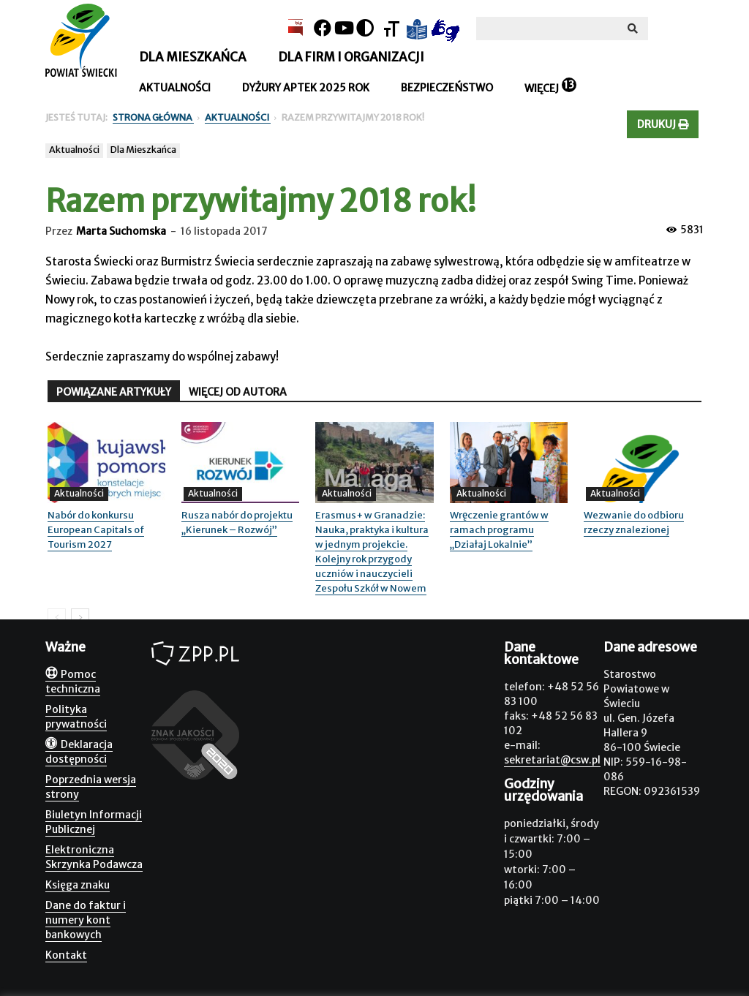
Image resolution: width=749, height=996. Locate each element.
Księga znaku (77, 884)
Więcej (541, 88)
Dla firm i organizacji (351, 57)
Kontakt (66, 955)
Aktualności (175, 87)
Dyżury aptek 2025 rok (305, 87)
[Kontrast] (365, 28)
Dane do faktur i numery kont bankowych (85, 920)
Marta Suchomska (121, 231)
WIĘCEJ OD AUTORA (238, 392)
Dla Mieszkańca (143, 149)
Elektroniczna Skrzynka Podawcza (94, 857)
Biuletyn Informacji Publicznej (93, 822)
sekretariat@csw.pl (552, 759)
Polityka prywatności (76, 717)
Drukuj (662, 124)
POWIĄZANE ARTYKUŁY (113, 392)
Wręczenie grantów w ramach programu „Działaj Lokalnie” (499, 530)
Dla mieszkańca (192, 57)
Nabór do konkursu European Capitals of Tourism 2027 (96, 530)
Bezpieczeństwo (447, 87)
